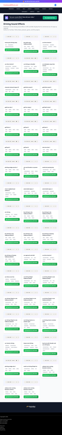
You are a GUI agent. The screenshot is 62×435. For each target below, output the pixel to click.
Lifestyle (32, 11)
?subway (44, 370)
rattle (44, 261)
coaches (25, 48)
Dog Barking (2, 429)
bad (29, 173)
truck (36, 345)
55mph (28, 370)
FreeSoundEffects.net (10, 5)
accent (14, 89)
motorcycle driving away (9, 46)
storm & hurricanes (46, 348)
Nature (19, 8)
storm (32, 171)
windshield (33, 191)
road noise (45, 46)
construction (26, 347)
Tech (24, 8)
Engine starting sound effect (6, 419)
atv (11, 214)
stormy (36, 171)
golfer (33, 89)
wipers (29, 193)
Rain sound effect (3, 422)
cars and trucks (13, 279)
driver (29, 91)
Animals (30, 8)
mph (25, 370)
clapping (2, 427)
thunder (54, 347)
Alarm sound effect (4, 420)
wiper (25, 193)
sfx (5, 44)
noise (53, 259)
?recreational (7, 214)
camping (15, 214)
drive (29, 48)
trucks (36, 347)
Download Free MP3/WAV (12, 49)
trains (52, 370)
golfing (29, 89)
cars (11, 194)
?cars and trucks (45, 44)
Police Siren (2, 425)
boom (13, 91)
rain (51, 347)
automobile (52, 44)
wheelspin (50, 69)
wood (47, 91)
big (9, 91)
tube (53, 372)
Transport (37, 8)
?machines (7, 279)
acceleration (45, 48)
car (31, 66)
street (14, 192)
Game (38, 11)
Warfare (51, 8)
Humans (44, 8)
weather (25, 173)
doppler (15, 194)
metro (50, 372)
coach (32, 46)
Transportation (10, 44)
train (48, 370)
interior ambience (33, 325)
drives (33, 48)
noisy (34, 68)
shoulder (25, 68)
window (28, 327)
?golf (25, 89)
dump (32, 345)
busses (29, 46)
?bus (25, 46)
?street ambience (27, 171)
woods (10, 216)
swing (36, 89)
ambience (7, 194)
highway (30, 68)
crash (32, 173)
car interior (50, 46)
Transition (11, 8)
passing (49, 171)
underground (45, 372)
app (17, 89)
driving (55, 46)
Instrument (25, 11)
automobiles (7, 281)
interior (47, 327)
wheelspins (45, 71)
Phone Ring (2, 428)
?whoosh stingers (8, 89)
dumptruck (32, 347)
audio (6, 91)
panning (6, 196)
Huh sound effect (3, 423)
